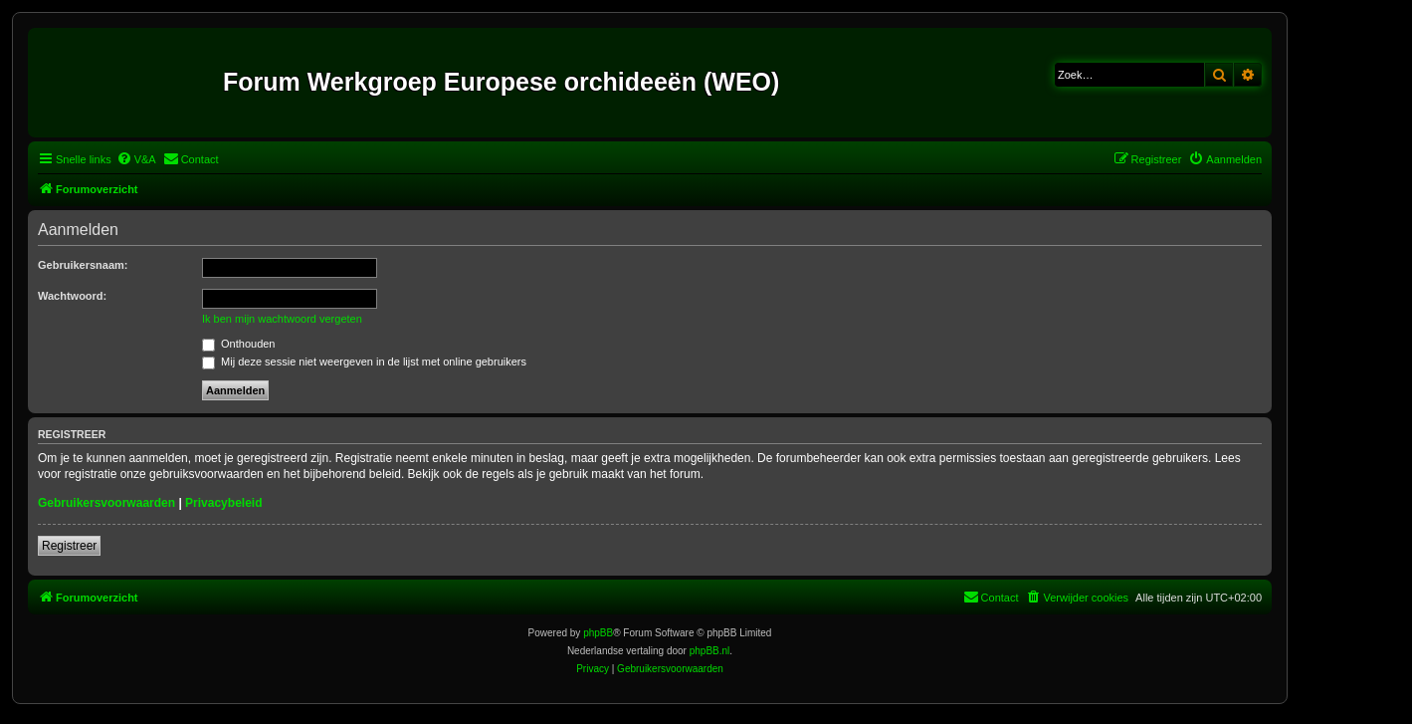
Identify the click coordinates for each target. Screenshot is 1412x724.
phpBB (598, 632)
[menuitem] (136, 159)
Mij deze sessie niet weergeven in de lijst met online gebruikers (364, 361)
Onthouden (239, 344)
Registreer (69, 546)
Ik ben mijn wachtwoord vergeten (282, 319)
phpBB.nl (710, 650)
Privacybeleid (223, 503)
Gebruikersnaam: (82, 265)
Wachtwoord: (72, 296)
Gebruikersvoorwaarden (106, 503)
